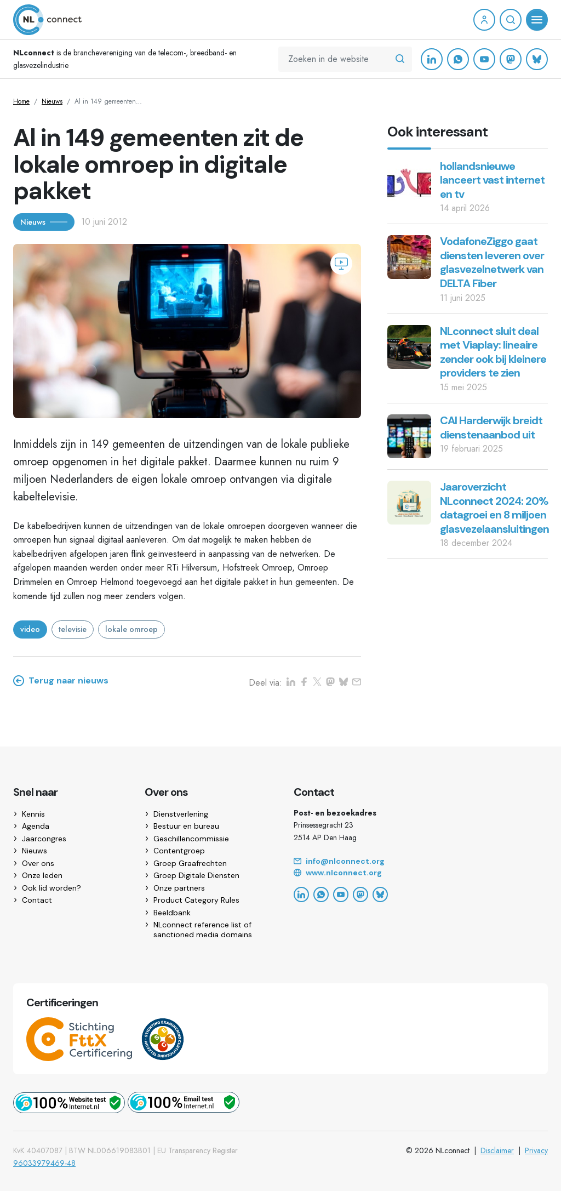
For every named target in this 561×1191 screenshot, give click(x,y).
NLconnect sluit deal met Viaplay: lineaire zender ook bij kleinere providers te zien (493, 352)
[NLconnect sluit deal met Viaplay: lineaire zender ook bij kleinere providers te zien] (409, 345)
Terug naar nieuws (60, 680)
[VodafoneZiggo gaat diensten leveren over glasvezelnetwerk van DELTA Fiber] (409, 256)
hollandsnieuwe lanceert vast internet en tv (492, 180)
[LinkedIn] (432, 59)
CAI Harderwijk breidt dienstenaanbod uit (491, 427)
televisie (73, 629)
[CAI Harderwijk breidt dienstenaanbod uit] (409, 435)
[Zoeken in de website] (400, 59)
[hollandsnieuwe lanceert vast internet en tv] (409, 180)
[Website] (421, 873)
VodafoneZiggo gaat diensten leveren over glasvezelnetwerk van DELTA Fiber (492, 262)
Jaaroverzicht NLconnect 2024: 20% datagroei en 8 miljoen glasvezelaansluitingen (494, 508)
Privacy (536, 1150)
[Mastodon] (511, 59)
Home (21, 101)
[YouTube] (484, 59)
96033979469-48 (44, 1163)
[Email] (421, 862)
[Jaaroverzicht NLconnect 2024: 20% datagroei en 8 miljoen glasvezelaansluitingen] (409, 501)
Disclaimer (497, 1150)
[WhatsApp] (458, 59)
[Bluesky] (537, 59)
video (30, 629)
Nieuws (52, 101)
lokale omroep (131, 629)
